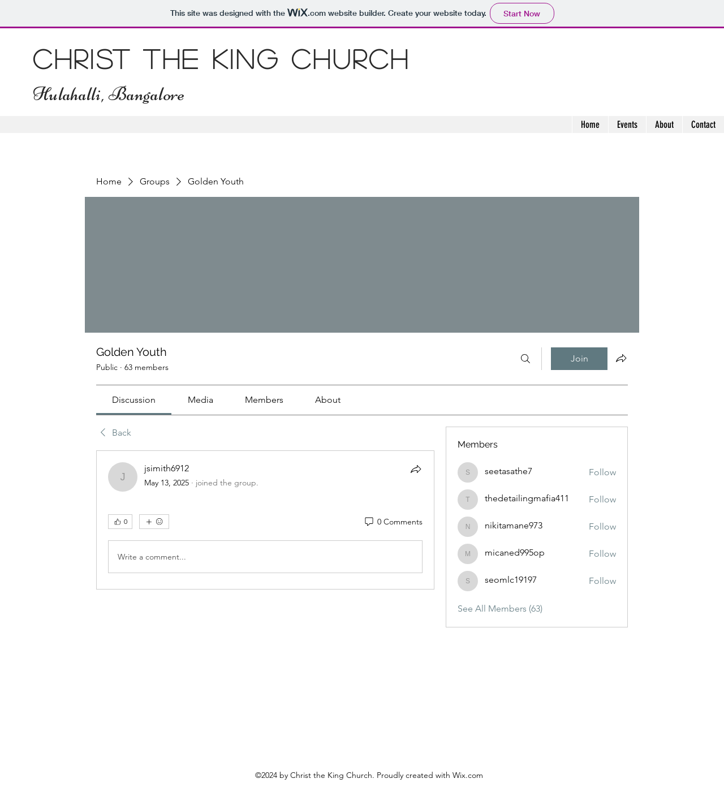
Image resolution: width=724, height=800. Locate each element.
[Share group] (621, 358)
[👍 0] (120, 521)
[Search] (525, 358)
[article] (265, 520)
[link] (134, 399)
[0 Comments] (393, 522)
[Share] (416, 469)
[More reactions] (154, 521)
